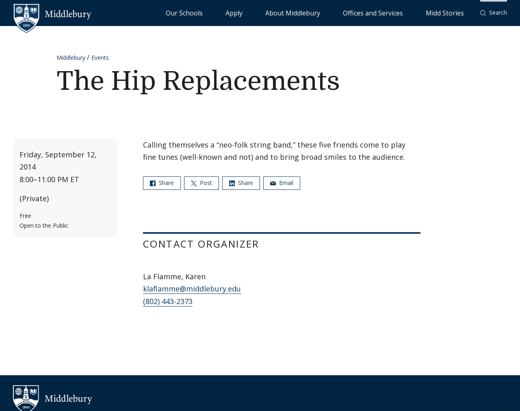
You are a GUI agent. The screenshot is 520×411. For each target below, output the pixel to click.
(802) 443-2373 (168, 301)
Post (201, 183)
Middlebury (70, 57)
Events (100, 57)
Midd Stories (453, 12)
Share (162, 183)
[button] (493, 13)
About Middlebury (341, 12)
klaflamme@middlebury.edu (192, 289)
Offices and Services (400, 12)
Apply (301, 12)
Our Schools (268, 12)
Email (281, 183)
